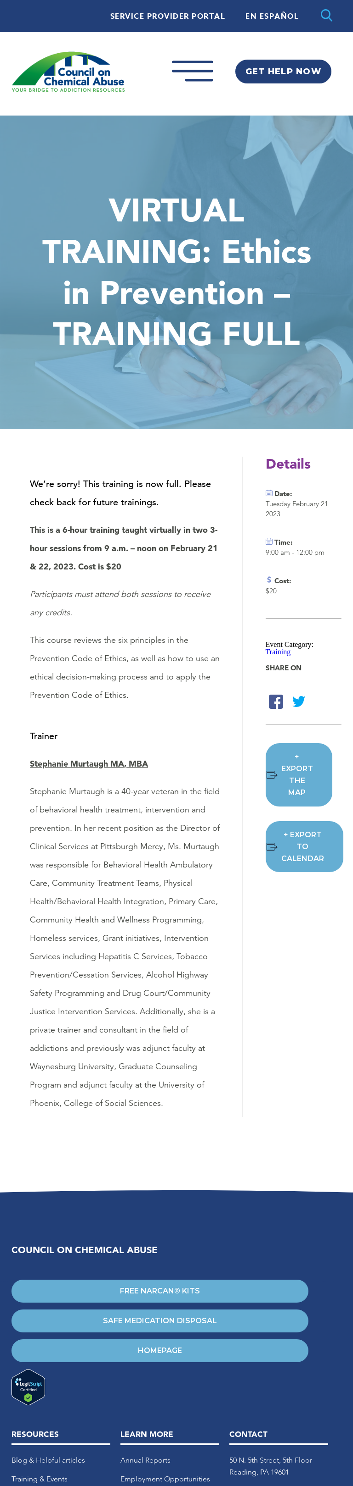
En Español (272, 16)
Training (278, 652)
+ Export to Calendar (302, 846)
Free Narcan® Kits (160, 1291)
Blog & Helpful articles (48, 1460)
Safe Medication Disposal (160, 1320)
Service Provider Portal (168, 16)
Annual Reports (145, 1460)
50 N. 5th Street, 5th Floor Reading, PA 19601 (270, 1466)
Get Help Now (283, 71)
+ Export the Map (297, 774)
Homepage (160, 1350)
